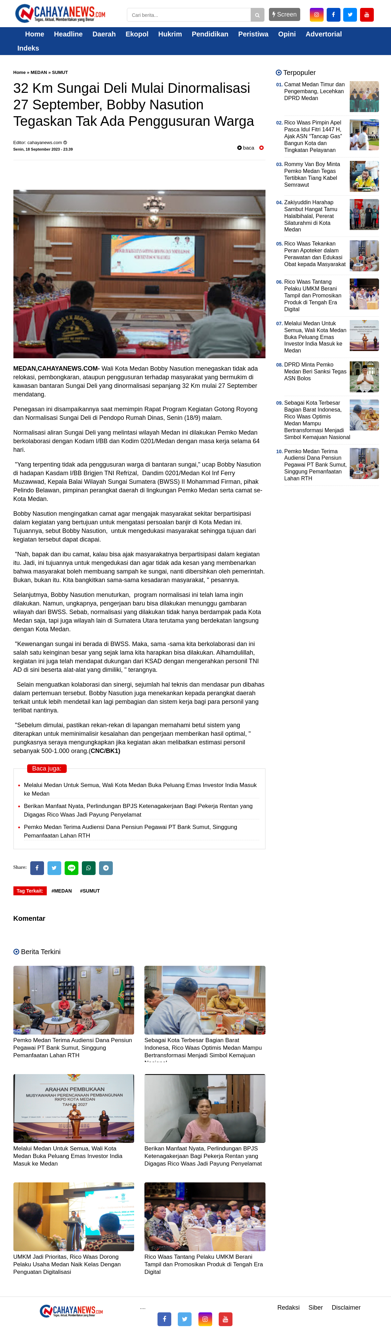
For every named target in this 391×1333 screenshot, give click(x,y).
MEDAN (39, 72)
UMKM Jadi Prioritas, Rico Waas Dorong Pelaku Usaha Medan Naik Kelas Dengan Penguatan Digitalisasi (67, 1264)
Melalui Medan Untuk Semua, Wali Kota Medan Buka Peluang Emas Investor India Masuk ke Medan (68, 1156)
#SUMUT (90, 891)
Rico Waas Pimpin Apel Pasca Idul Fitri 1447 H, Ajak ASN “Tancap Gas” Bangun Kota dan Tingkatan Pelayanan (313, 136)
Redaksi (288, 1307)
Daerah (104, 34)
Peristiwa (253, 34)
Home (31, 34)
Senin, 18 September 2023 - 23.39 (43, 149)
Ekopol (137, 34)
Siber (315, 1307)
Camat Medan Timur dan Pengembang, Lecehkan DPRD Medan (314, 91)
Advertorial (324, 34)
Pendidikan (210, 34)
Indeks (28, 48)
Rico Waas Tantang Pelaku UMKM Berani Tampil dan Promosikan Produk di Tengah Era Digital (203, 1264)
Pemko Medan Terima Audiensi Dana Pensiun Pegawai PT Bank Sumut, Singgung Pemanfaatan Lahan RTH (72, 1048)
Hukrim (170, 34)
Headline (68, 34)
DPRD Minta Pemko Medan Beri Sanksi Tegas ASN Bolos (315, 371)
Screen (284, 14)
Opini (287, 34)
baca (245, 148)
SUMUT (60, 72)
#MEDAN (62, 891)
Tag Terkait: (30, 891)
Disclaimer (346, 1307)
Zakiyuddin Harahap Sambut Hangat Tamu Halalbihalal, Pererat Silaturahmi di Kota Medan (310, 216)
